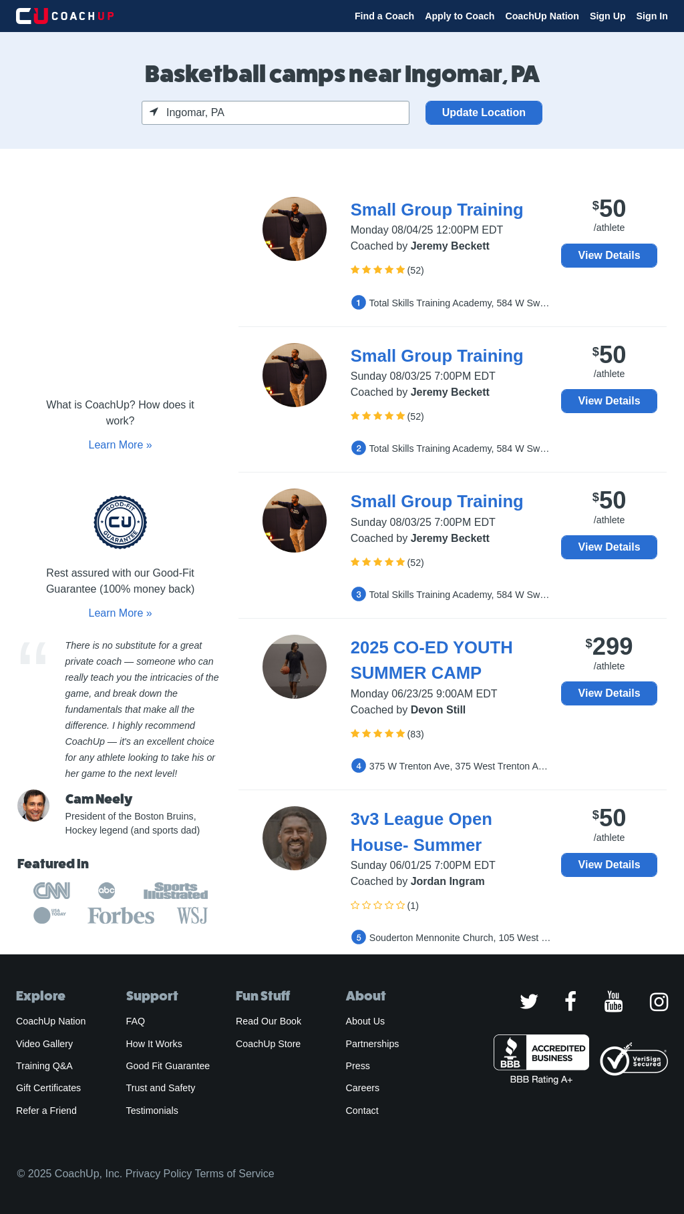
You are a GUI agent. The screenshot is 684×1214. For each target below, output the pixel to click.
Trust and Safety (161, 1088)
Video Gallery (44, 1043)
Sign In (652, 16)
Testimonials (152, 1110)
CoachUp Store (268, 1043)
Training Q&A (44, 1065)
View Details (609, 255)
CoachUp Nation (542, 16)
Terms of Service (234, 1173)
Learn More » (120, 444)
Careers (363, 1088)
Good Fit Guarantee (168, 1065)
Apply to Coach (459, 16)
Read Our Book (268, 1021)
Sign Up (608, 16)
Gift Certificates (48, 1088)
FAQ (135, 1021)
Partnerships (372, 1043)
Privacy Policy (159, 1173)
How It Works (154, 1043)
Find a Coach (384, 16)
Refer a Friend (46, 1110)
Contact (362, 1110)
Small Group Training (437, 209)
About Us (365, 1021)
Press (358, 1065)
